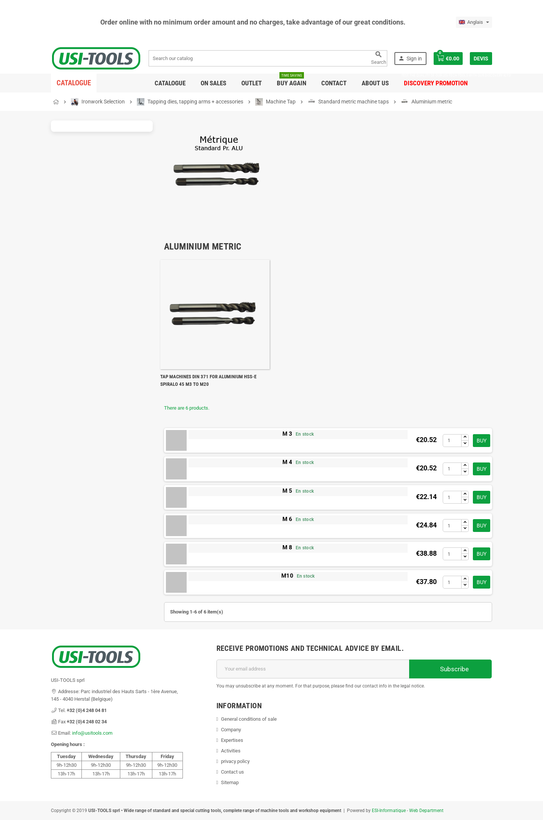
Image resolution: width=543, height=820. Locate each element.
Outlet (251, 83)
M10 (287, 575)
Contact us (232, 772)
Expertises (232, 740)
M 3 (287, 433)
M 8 (287, 547)
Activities (231, 751)
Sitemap (230, 782)
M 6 (287, 519)
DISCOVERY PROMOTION (435, 80)
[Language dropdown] (474, 22)
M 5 (287, 490)
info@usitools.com (92, 733)
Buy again (291, 80)
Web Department (426, 810)
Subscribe (450, 669)
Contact (334, 83)
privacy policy (235, 761)
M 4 (287, 462)
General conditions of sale (249, 719)
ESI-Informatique (389, 810)
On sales (213, 83)
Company (231, 729)
